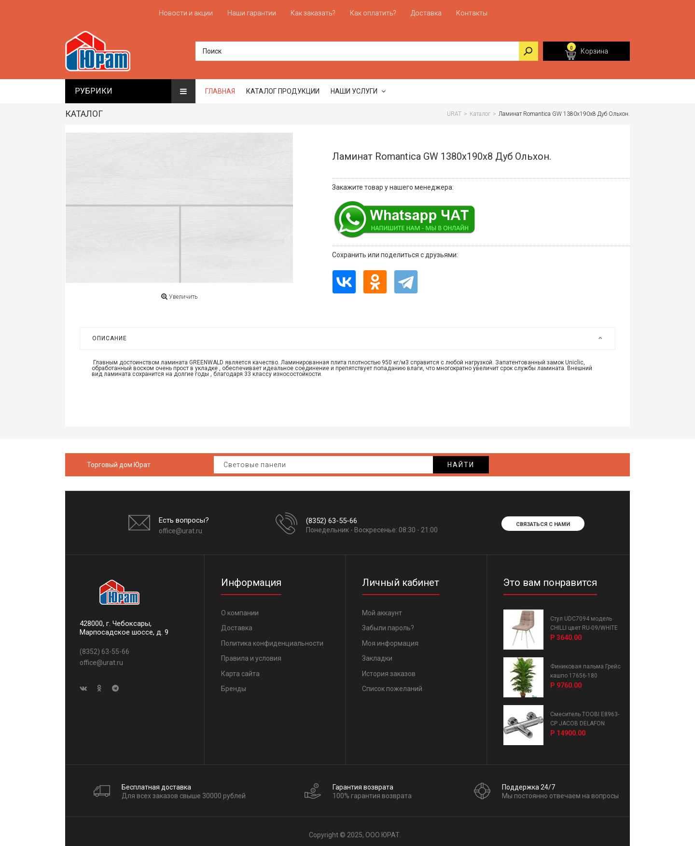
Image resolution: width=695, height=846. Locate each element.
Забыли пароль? (388, 624)
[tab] (347, 334)
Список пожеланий (392, 685)
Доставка (236, 624)
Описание (347, 334)
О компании (240, 608)
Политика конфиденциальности (272, 639)
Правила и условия (251, 654)
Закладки (377, 654)
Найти (460, 460)
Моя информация (390, 639)
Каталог (84, 110)
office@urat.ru (180, 527)
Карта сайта (240, 669)
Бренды (233, 685)
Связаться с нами (543, 520)
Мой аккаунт (382, 608)
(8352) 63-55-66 (331, 516)
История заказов (389, 669)
